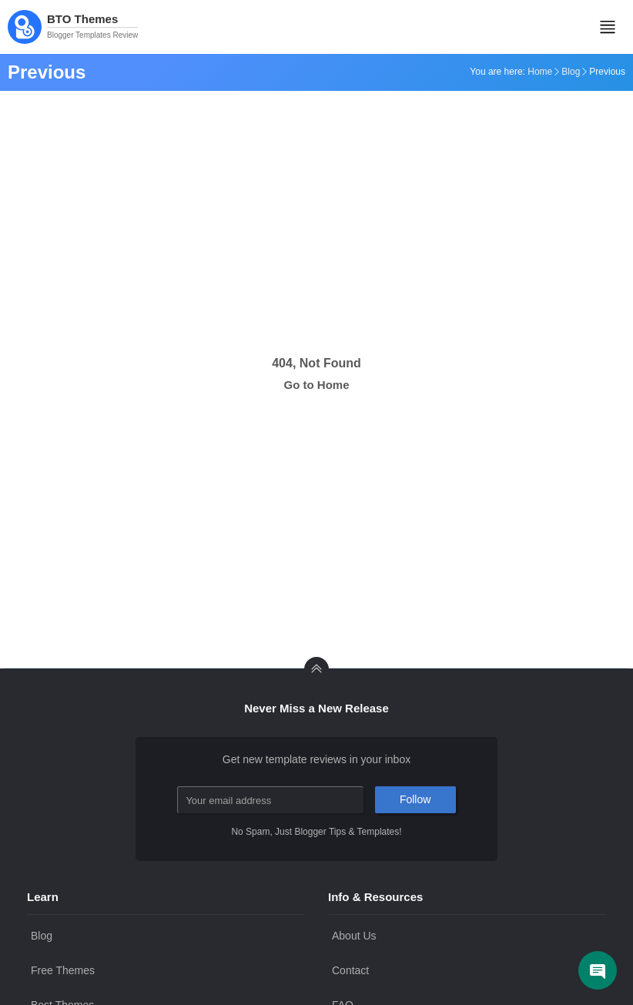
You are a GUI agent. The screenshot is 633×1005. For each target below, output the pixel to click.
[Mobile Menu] (607, 27)
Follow (415, 799)
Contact (350, 970)
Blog (570, 71)
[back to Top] (316, 669)
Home (540, 71)
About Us (354, 936)
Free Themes (63, 970)
